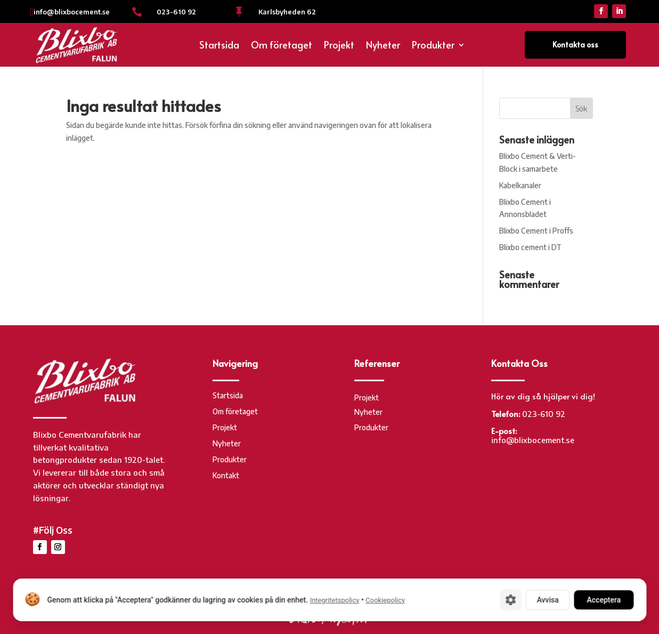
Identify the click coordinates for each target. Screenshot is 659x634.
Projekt (339, 46)
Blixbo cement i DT (530, 247)
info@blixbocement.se (72, 11)
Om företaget (281, 46)
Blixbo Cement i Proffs (536, 230)
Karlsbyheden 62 (287, 11)
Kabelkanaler (520, 185)
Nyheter (383, 46)
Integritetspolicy (334, 600)
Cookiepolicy (385, 600)
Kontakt (226, 476)
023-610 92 (176, 11)
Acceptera (604, 600)
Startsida (219, 46)
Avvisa (547, 600)
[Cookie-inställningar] (510, 600)
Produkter (433, 46)
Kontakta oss (575, 44)
